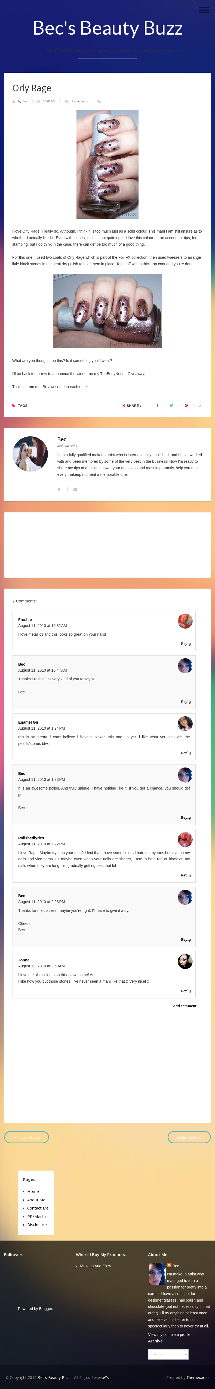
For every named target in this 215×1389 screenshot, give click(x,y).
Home (33, 1191)
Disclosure (37, 1224)
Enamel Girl (28, 722)
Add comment (184, 1005)
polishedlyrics (31, 838)
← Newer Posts (26, 1137)
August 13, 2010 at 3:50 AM (41, 966)
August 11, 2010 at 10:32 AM (42, 625)
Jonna (23, 960)
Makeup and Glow (95, 1266)
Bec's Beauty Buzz (107, 27)
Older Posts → (189, 1137)
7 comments (80, 101)
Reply (186, 643)
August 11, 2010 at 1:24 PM (41, 728)
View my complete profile (169, 1334)
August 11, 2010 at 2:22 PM (41, 844)
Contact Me (38, 1208)
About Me (36, 1199)
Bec (25, 101)
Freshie (25, 619)
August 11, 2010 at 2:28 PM (41, 902)
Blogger (45, 1308)
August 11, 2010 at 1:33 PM (41, 779)
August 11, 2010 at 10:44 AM (42, 670)
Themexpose (198, 1377)
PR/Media (36, 1216)
